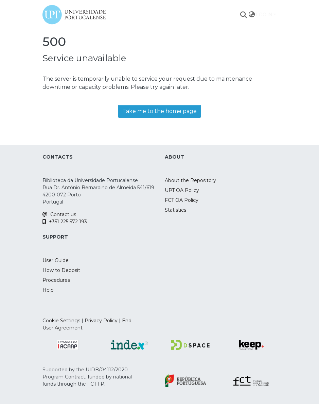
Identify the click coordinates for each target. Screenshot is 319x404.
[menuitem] (251, 14)
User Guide (55, 260)
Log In (264, 14)
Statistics (175, 210)
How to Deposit (61, 270)
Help (48, 290)
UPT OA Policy (182, 190)
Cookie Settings (61, 321)
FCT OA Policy (181, 200)
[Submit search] (243, 15)
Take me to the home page (159, 111)
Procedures (56, 280)
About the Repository (190, 180)
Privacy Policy (101, 321)
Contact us (59, 214)
